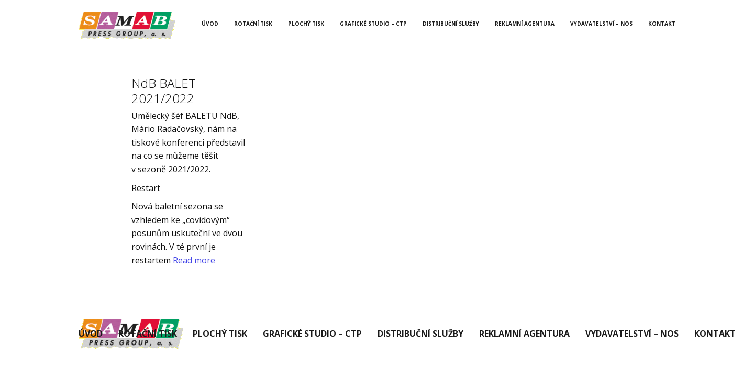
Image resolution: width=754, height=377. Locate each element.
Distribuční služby (451, 23)
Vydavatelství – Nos (601, 23)
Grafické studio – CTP (373, 23)
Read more (194, 260)
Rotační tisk (253, 23)
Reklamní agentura (525, 23)
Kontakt (661, 23)
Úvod (210, 23)
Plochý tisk (306, 23)
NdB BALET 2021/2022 (163, 90)
